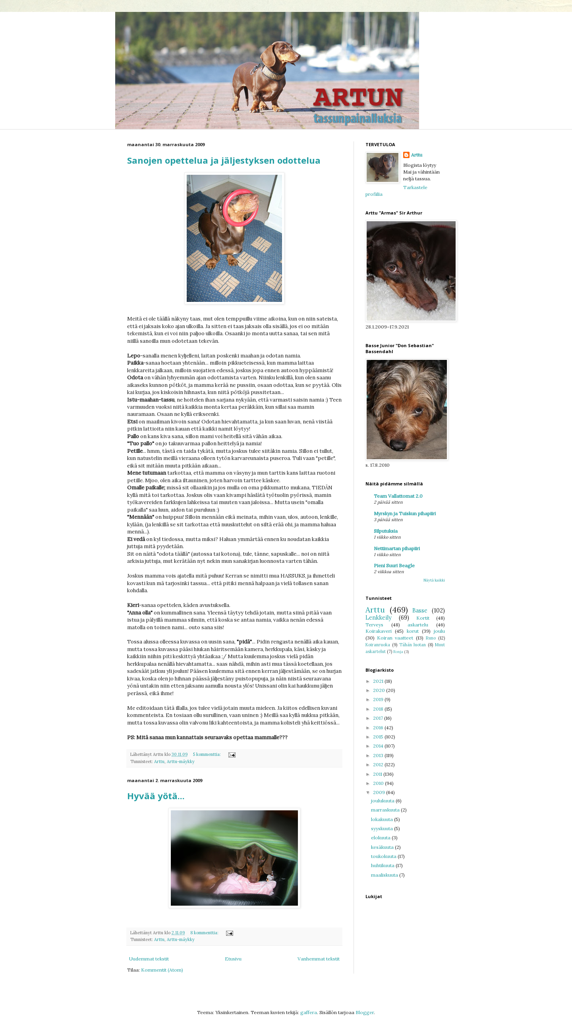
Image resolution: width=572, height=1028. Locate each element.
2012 (379, 764)
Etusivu (233, 959)
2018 (379, 709)
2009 (379, 792)
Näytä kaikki (434, 580)
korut (413, 631)
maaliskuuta (385, 875)
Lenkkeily (378, 617)
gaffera (308, 1012)
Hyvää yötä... (156, 796)
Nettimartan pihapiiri (397, 548)
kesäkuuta (383, 847)
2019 (379, 699)
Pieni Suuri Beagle (394, 565)
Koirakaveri (378, 631)
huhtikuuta (383, 865)
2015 (379, 737)
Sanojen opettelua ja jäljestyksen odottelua (224, 160)
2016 (379, 727)
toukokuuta (384, 856)
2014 (379, 746)
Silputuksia (386, 531)
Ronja (398, 651)
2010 (379, 783)
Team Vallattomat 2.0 (398, 496)
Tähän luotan (412, 644)
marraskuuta (386, 810)
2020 (379, 690)
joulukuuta (383, 801)
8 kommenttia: (205, 932)
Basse (419, 610)
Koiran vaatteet (395, 638)
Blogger (365, 1012)
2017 (378, 718)
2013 (379, 755)
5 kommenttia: (207, 754)
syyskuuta (382, 828)
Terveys (374, 625)
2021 (379, 681)
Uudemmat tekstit (149, 959)
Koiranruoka (377, 644)
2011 (378, 774)
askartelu (418, 625)
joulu (439, 631)
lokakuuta (382, 819)
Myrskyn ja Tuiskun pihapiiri (405, 513)
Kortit (422, 618)
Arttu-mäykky (181, 761)
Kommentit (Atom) (162, 970)
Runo (431, 638)
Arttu (159, 761)
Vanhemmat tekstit (319, 959)
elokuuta (381, 838)
